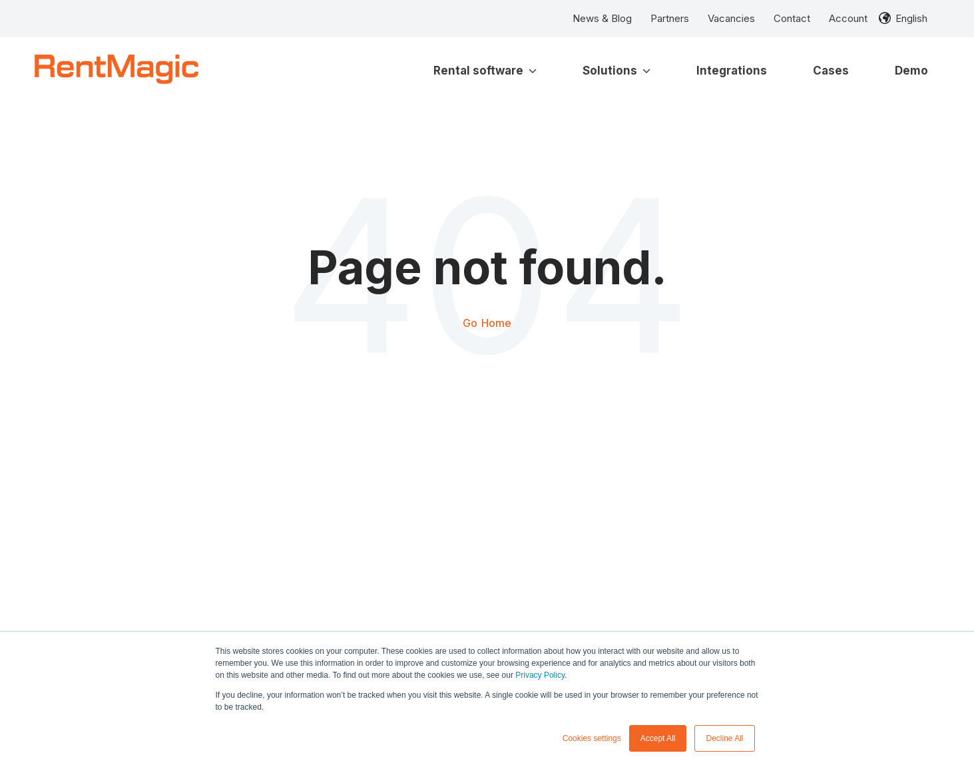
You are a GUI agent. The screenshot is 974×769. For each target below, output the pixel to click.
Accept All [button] (658, 738)
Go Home (487, 323)
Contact (792, 18)
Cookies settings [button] (592, 738)
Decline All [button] (724, 738)
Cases (831, 70)
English (911, 18)
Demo (911, 70)
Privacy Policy (540, 675)
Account (848, 18)
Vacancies (731, 18)
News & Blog (602, 18)
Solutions (616, 70)
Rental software (485, 70)
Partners (669, 18)
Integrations (731, 70)
